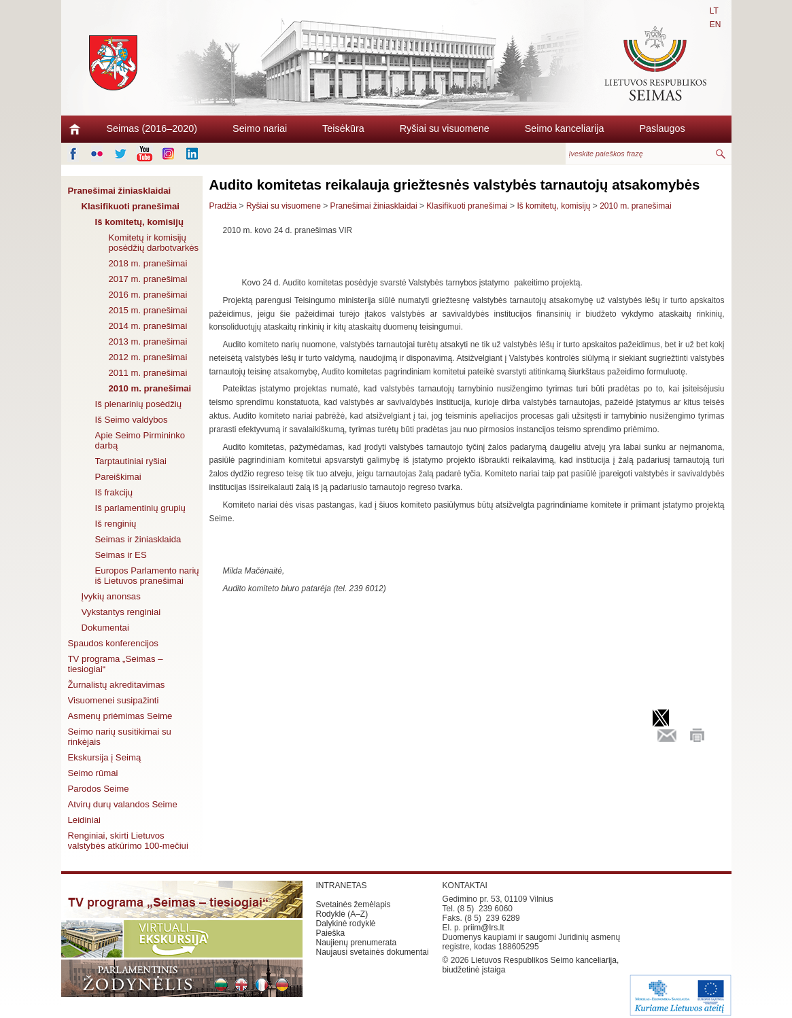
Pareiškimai (118, 477)
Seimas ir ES (121, 555)
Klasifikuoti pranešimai (130, 206)
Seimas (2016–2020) (152, 128)
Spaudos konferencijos (113, 643)
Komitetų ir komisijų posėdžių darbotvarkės (154, 242)
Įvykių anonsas (111, 596)
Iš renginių (116, 524)
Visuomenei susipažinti (113, 700)
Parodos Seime (98, 789)
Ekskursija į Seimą (104, 757)
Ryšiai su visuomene (444, 128)
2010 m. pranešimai (150, 388)
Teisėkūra (343, 128)
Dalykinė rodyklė (346, 923)
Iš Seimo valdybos (131, 420)
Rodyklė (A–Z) (342, 914)
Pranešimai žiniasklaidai (119, 191)
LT (714, 11)
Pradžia (223, 206)
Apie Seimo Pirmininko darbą (140, 440)
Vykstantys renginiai (121, 612)
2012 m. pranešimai (148, 357)
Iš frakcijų (114, 492)
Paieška (330, 933)
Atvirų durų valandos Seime (122, 804)
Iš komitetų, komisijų (139, 222)
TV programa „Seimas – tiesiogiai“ (115, 664)
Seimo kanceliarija (564, 128)
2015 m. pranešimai (148, 310)
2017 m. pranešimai (148, 279)
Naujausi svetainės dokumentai (372, 952)
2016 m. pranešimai (148, 294)
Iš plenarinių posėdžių (138, 404)
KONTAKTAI (465, 885)
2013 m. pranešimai (148, 341)
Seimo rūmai (93, 773)
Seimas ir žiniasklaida (138, 539)
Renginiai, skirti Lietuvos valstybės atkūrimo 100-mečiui (128, 840)
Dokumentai (105, 627)
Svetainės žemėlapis (353, 904)
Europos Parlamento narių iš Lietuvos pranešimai (147, 575)
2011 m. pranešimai (148, 373)
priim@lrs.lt (483, 927)
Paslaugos (662, 128)
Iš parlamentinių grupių (140, 508)
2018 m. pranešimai (148, 263)
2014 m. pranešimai (148, 326)
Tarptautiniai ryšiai (131, 461)
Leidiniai (84, 820)
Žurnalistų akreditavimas (116, 685)
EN (715, 24)
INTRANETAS (341, 885)
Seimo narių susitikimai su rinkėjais (119, 736)
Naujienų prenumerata (356, 942)
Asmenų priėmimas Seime (120, 716)
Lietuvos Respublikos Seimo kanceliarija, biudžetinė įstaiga (531, 965)
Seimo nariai (260, 128)
